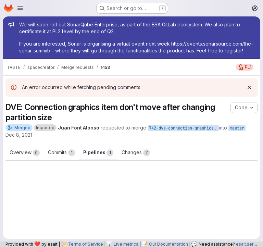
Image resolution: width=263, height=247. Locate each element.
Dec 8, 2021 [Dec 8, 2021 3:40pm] (18, 135)
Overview (25, 152)
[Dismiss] (249, 87)
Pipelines (98, 152)
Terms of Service (85, 244)
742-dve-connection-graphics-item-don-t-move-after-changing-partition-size (184, 128)
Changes (136, 152)
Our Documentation (168, 244)
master (237, 128)
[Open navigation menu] (20, 8)
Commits (61, 152)
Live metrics (126, 244)
